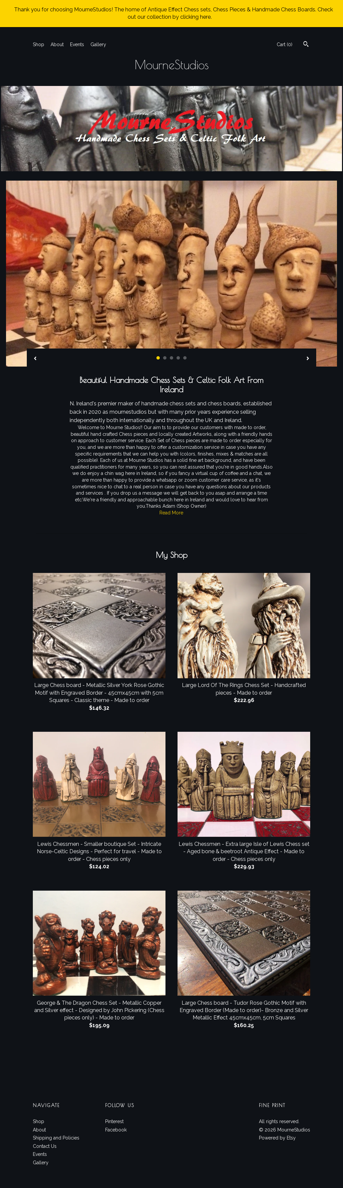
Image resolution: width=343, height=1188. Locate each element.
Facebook (116, 1129)
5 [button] (185, 358)
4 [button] (178, 358)
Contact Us (45, 1146)
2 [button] (164, 358)
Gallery (98, 44)
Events (77, 44)
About (57, 44)
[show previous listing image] (35, 359)
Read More (171, 512)
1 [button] (158, 358)
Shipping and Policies (56, 1138)
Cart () (284, 44)
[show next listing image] (308, 359)
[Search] (305, 44)
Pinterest (114, 1121)
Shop (38, 44)
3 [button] (171, 358)
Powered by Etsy (277, 1138)
